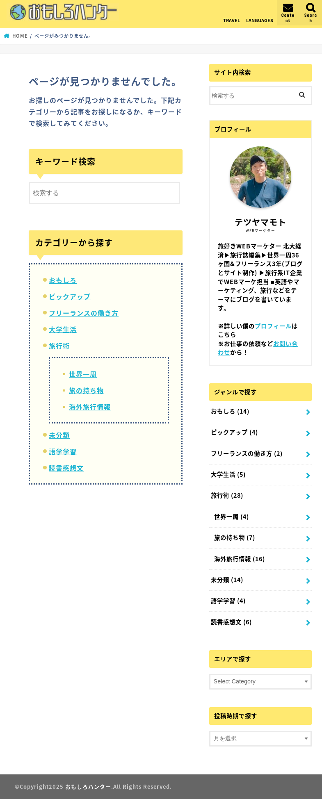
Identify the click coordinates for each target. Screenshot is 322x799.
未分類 (59, 435)
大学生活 (63, 329)
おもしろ (63, 280)
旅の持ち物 (86, 390)
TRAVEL (231, 20)
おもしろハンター (88, 786)
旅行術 (59, 346)
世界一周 (83, 374)
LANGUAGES (259, 20)
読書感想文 (66, 468)
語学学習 (63, 451)
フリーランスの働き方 (84, 313)
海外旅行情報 (90, 407)
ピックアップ (70, 296)
